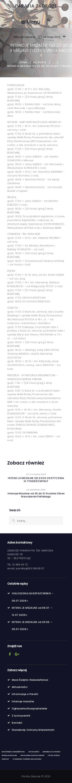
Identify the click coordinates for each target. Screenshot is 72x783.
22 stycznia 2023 (36, 474)
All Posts (39, 62)
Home (23, 62)
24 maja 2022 (51, 37)
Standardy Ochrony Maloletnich (33, 730)
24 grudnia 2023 (36, 489)
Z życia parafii (21, 715)
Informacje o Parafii (25, 694)
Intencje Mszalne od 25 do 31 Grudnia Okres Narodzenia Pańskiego (36, 495)
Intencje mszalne (24, 37)
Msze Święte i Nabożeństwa (30, 680)
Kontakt (17, 723)
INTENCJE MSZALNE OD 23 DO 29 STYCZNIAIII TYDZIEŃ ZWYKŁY (36, 480)
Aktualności (19, 687)
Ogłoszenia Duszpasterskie (29, 708)
